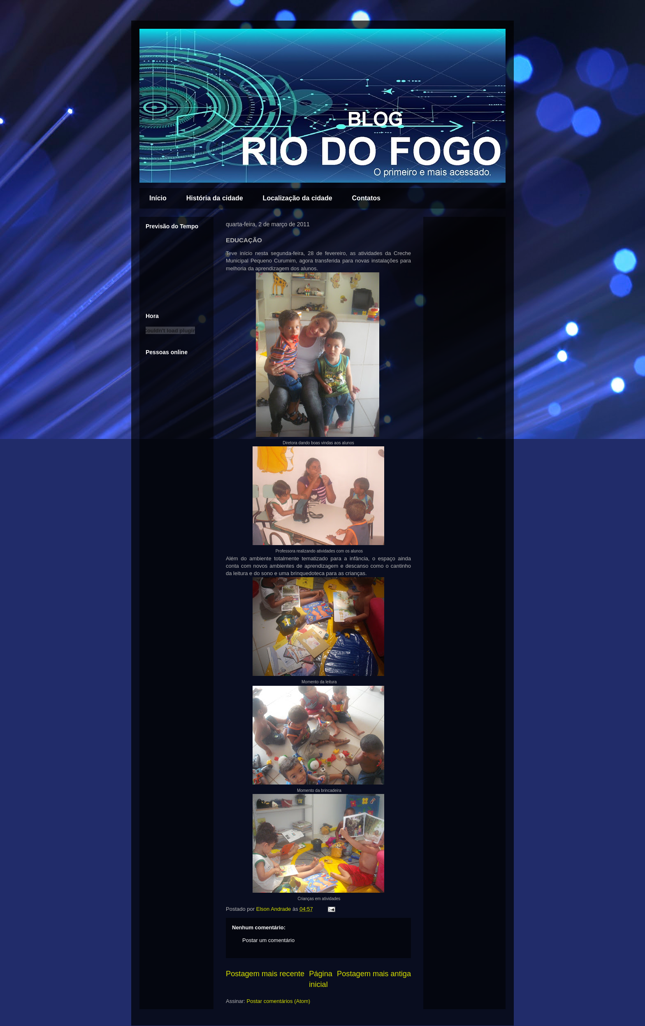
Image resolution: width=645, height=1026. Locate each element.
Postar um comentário (268, 940)
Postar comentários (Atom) (279, 1001)
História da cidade (214, 198)
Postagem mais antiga (374, 974)
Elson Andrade (274, 909)
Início (158, 198)
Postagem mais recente (265, 974)
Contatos (366, 198)
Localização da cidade (297, 198)
